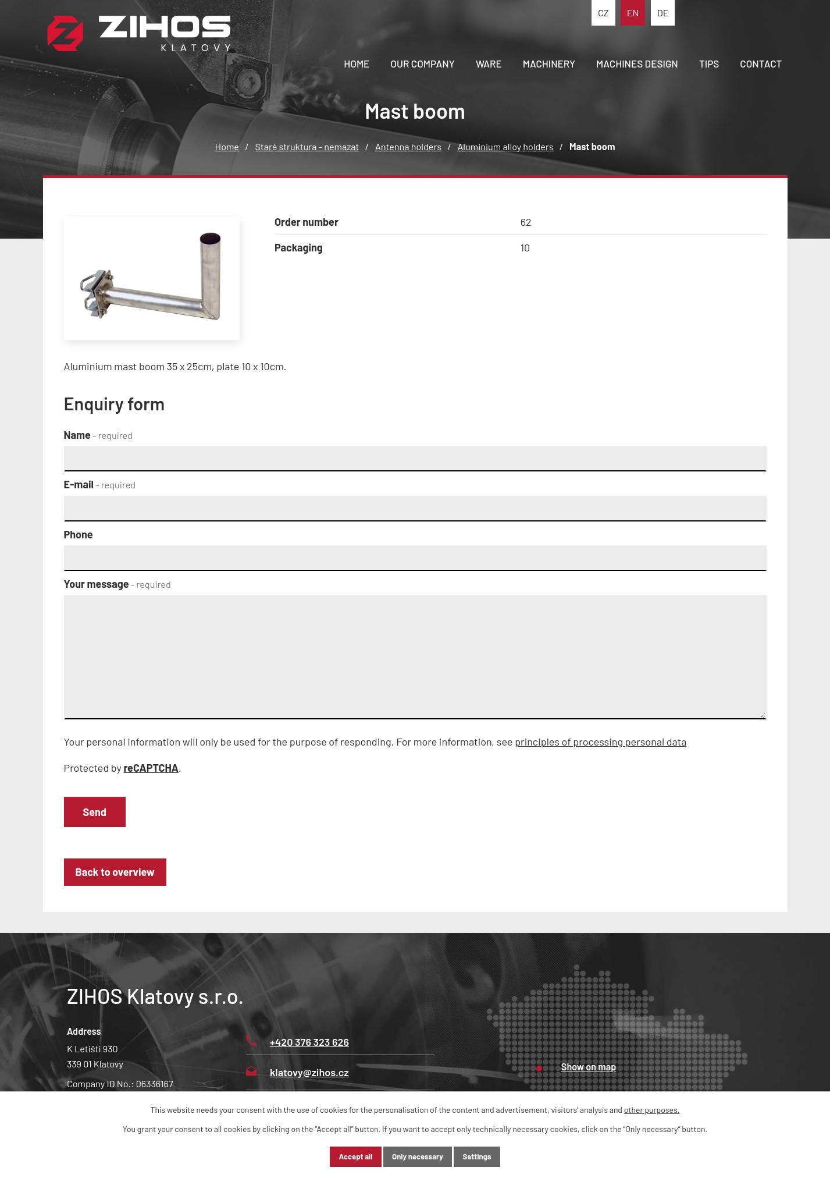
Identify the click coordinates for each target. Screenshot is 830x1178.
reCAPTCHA (150, 767)
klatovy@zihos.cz (297, 1076)
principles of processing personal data (600, 741)
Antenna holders (408, 146)
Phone (78, 534)
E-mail (100, 484)
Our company (422, 63)
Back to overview (119, 876)
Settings (487, 1156)
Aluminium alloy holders (506, 146)
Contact (761, 63)
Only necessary (417, 1156)
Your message (117, 583)
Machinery (549, 63)
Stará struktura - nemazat (307, 146)
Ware (489, 63)
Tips (709, 63)
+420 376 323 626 (297, 1046)
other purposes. (652, 1108)
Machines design (637, 63)
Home (356, 63)
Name (98, 434)
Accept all (345, 1156)
